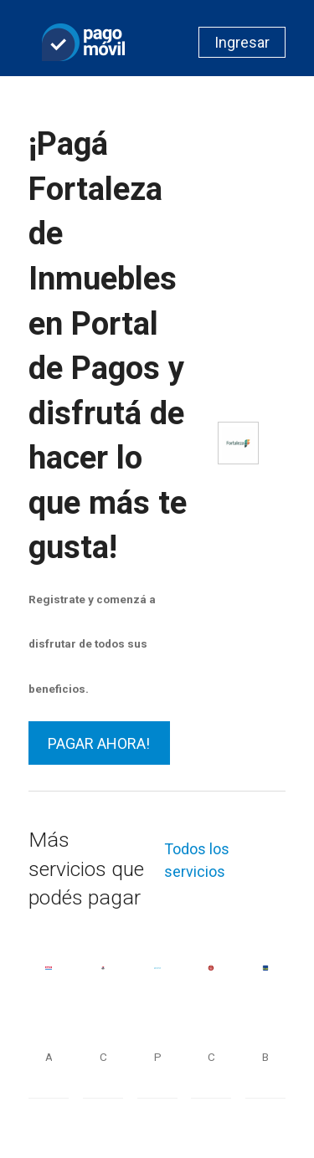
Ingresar (242, 42)
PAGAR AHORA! (99, 743)
